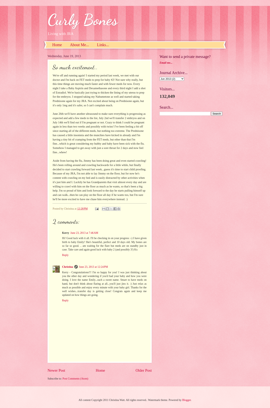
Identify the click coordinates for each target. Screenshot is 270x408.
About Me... (79, 45)
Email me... (166, 62)
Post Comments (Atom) (75, 378)
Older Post (144, 370)
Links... (103, 45)
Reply (65, 255)
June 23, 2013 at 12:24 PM (93, 266)
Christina (67, 266)
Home (57, 45)
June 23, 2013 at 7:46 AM (84, 232)
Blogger (186, 400)
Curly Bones (83, 19)
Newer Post (56, 370)
